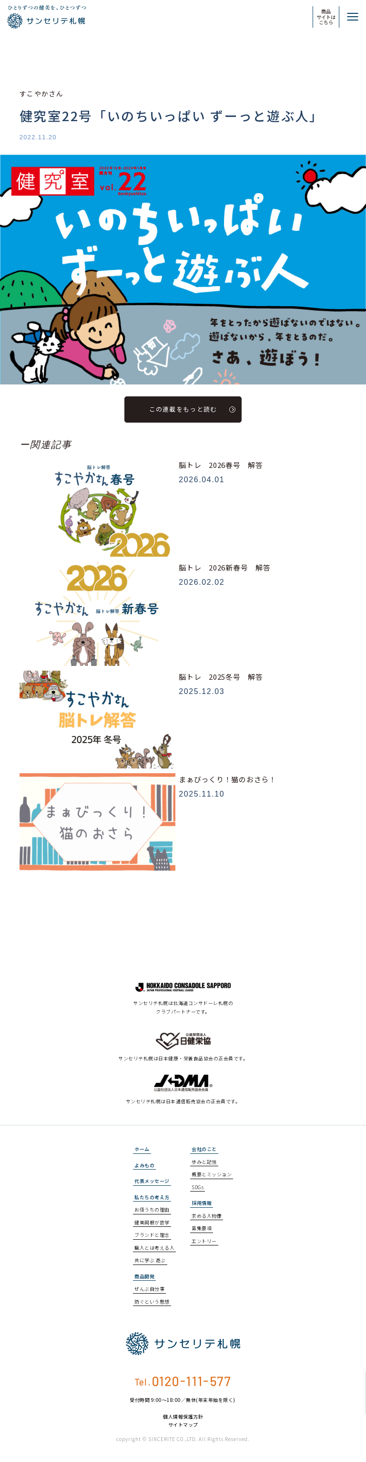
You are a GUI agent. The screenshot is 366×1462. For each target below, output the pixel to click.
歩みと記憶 (204, 1161)
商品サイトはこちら (326, 17)
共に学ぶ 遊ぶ (150, 1260)
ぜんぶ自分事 (149, 1288)
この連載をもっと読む (192, 409)
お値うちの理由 (152, 1209)
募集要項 (202, 1228)
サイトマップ (183, 1425)
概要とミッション (212, 1174)
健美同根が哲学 (152, 1222)
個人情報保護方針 (183, 1417)
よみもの (144, 1165)
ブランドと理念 (152, 1234)
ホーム (142, 1148)
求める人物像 (207, 1215)
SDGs (197, 1187)
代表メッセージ (152, 1180)
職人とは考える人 (154, 1247)
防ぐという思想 (152, 1301)
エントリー (204, 1240)
